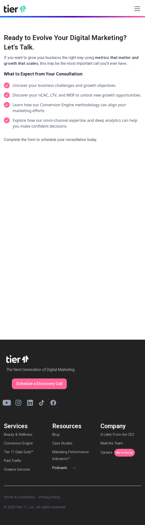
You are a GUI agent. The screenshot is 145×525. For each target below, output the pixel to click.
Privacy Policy (49, 497)
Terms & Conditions (19, 497)
